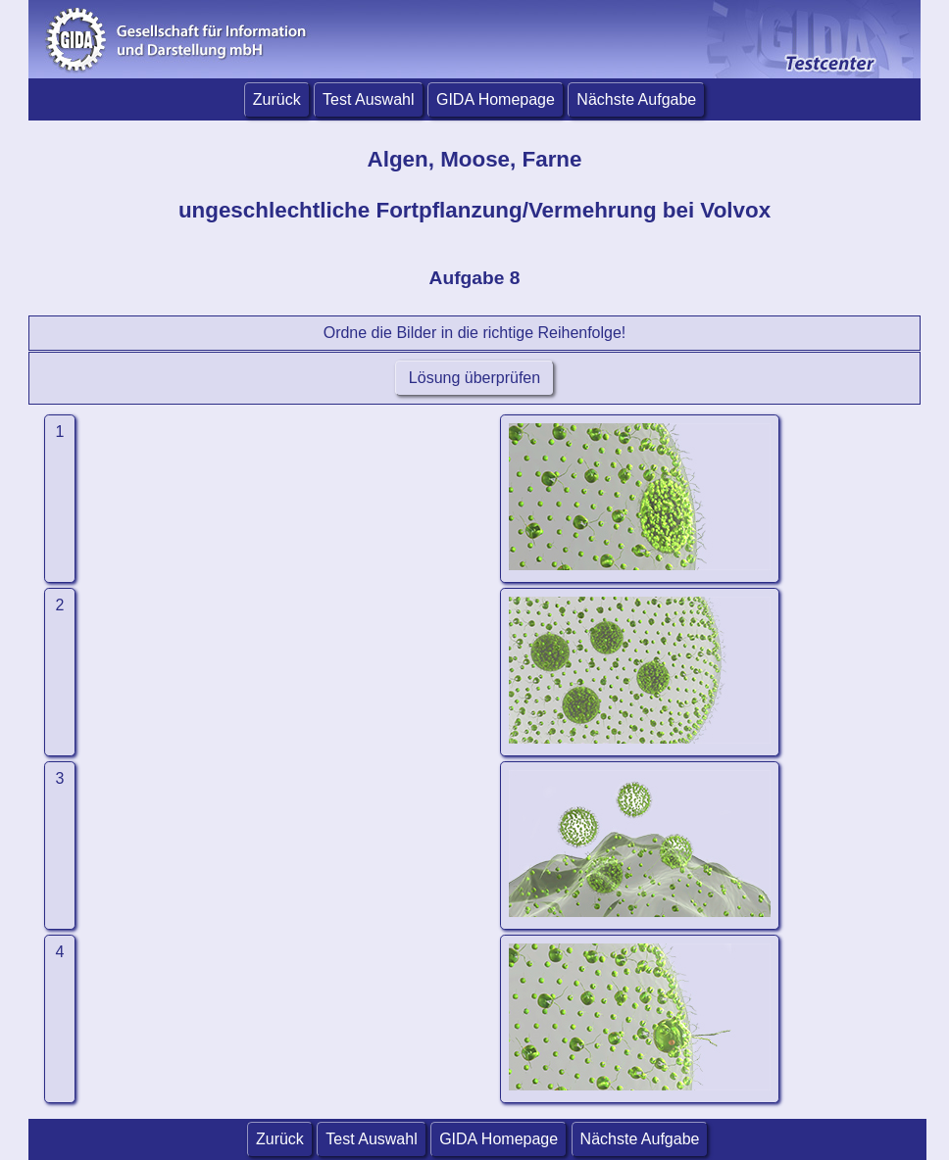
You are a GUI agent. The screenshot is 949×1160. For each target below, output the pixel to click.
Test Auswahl (368, 99)
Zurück (277, 99)
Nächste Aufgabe (636, 99)
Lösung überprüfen (474, 377)
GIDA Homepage (495, 99)
